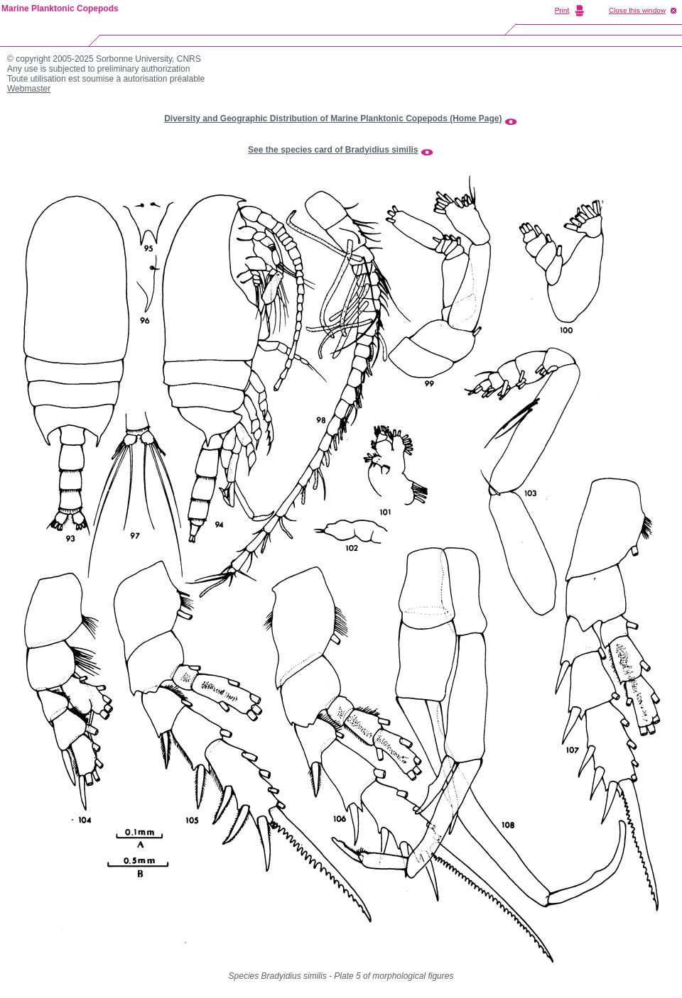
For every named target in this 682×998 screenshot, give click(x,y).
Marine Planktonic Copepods (60, 8)
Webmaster (28, 89)
